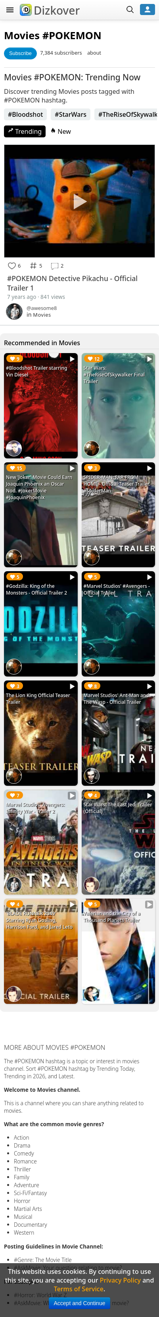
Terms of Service (78, 1289)
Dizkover (50, 10)
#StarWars (70, 114)
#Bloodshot (25, 114)
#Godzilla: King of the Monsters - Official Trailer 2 (36, 589)
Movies (22, 35)
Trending (25, 131)
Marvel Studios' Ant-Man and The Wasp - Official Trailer (116, 698)
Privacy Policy (120, 1280)
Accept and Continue (79, 1303)
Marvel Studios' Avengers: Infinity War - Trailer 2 (35, 808)
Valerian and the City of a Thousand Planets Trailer (112, 917)
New (60, 131)
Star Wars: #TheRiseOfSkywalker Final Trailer (114, 375)
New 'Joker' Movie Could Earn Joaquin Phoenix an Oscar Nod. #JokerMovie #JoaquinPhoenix (39, 487)
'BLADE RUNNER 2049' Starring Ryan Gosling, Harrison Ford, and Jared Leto (39, 920)
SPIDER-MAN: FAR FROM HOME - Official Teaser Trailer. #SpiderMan (117, 484)
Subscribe (20, 53)
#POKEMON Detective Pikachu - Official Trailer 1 (72, 283)
